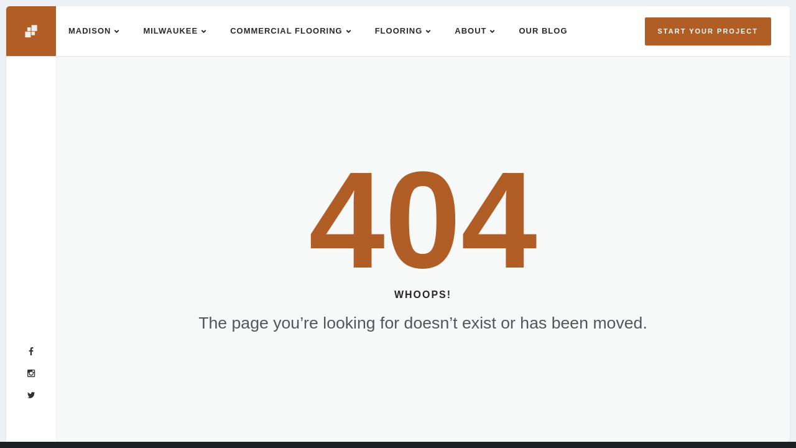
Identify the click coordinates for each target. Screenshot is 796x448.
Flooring (399, 30)
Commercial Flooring (286, 30)
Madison (89, 30)
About (470, 30)
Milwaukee (170, 30)
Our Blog (543, 30)
